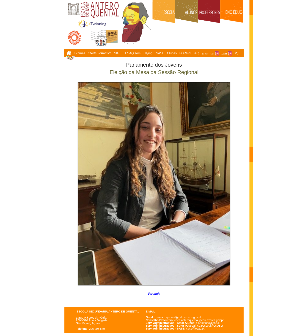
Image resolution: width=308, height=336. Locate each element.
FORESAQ (189, 53)
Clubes (172, 53)
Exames (79, 53)
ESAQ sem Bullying (139, 53)
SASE (160, 53)
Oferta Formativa (99, 53)
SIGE (118, 53)
